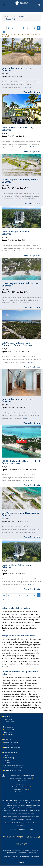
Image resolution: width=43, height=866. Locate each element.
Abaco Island (7, 850)
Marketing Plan (8, 734)
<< (4, 28)
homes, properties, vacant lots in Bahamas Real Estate (17, 803)
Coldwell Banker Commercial (13, 768)
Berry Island (26, 850)
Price (14, 16)
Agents (6, 755)
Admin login (13, 829)
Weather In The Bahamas (12, 747)
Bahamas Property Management (14, 765)
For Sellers (8, 727)
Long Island (7, 856)
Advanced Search (15, 775)
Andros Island (24, 859)
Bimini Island (16, 850)
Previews (7, 763)
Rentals (18, 778)
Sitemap (21, 862)
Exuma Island (22, 852)
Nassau (15, 856)
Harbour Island (32, 852)
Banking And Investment (11, 745)
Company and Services (11, 752)
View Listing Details (32, 92)
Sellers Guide (8, 732)
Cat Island (35, 850)
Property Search (9, 722)
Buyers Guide (8, 719)
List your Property (9, 729)
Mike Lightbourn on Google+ (12, 770)
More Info (28, 87)
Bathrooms (23, 16)
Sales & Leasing (9, 758)
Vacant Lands (26, 778)
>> (9, 32)
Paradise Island (24, 856)
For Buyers (7, 717)
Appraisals (7, 760)
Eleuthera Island (11, 852)
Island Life (7, 740)
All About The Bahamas (11, 742)
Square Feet (10, 19)
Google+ (31, 829)
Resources (22, 829)
